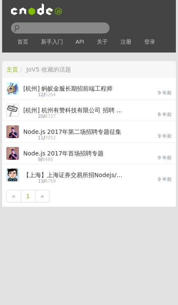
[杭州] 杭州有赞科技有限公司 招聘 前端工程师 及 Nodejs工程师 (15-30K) (75, 110)
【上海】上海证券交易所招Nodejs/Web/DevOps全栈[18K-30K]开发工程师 (75, 175)
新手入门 (52, 42)
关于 (102, 42)
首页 (22, 42)
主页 (12, 69)
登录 (149, 42)
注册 (125, 42)
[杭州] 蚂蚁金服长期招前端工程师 (67, 88)
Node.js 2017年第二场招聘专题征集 (72, 131)
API (80, 42)
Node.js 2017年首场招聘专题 (63, 153)
